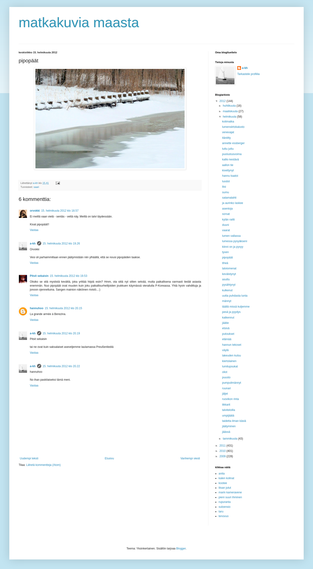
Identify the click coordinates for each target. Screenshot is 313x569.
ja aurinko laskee (232, 203)
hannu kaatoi (230, 175)
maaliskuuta (230, 111)
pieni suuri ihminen (230, 497)
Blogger (181, 548)
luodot (226, 181)
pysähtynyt (228, 284)
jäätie (225, 323)
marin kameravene (230, 492)
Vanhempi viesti (190, 458)
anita (222, 473)
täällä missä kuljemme (236, 306)
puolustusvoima (231, 154)
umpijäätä (228, 415)
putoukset (228, 333)
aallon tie (227, 165)
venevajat (228, 132)
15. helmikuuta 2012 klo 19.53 (68, 276)
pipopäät (227, 257)
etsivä (225, 328)
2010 (223, 451)
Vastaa (34, 230)
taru (221, 511)
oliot (224, 372)
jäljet (225, 393)
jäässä (226, 432)
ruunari (226, 388)
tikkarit (226, 404)
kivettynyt (228, 170)
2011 (223, 445)
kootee (223, 483)
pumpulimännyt (231, 382)
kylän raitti (228, 219)
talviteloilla (228, 410)
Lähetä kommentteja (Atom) (43, 465)
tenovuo (224, 516)
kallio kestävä (230, 159)
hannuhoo (36, 308)
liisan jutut (225, 487)
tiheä (225, 263)
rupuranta (224, 502)
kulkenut (227, 290)
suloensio (224, 506)
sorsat (226, 214)
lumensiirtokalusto (233, 127)
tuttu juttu (228, 148)
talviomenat (229, 268)
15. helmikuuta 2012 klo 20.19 (61, 333)
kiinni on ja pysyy (232, 246)
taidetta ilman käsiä (234, 421)
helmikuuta (230, 116)
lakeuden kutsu (231, 355)
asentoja (227, 208)
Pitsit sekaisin (39, 276)
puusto (226, 377)
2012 (223, 101)
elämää (226, 339)
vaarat (226, 230)
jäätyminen (229, 426)
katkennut (228, 317)
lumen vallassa (231, 235)
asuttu (226, 279)
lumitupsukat (230, 366)
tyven (225, 252)
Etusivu (109, 458)
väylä (225, 350)
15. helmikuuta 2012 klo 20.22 (61, 366)
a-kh (33, 243)
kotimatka (228, 121)
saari (36, 187)
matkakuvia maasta (79, 22)
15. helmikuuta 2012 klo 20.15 (63, 308)
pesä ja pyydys (231, 312)
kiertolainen (229, 361)
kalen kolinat (226, 478)
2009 (223, 456)
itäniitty (226, 137)
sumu (225, 192)
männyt (226, 301)
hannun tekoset (231, 344)
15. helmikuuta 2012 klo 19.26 (61, 243)
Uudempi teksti (29, 458)
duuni (225, 225)
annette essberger (233, 143)
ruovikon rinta (230, 399)
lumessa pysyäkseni (234, 241)
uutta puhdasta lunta (235, 295)
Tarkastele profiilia (248, 74)
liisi (224, 186)
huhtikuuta (230, 105)
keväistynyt (229, 274)
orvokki (35, 210)
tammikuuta (230, 438)
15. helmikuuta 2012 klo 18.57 (60, 210)
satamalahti (229, 197)
